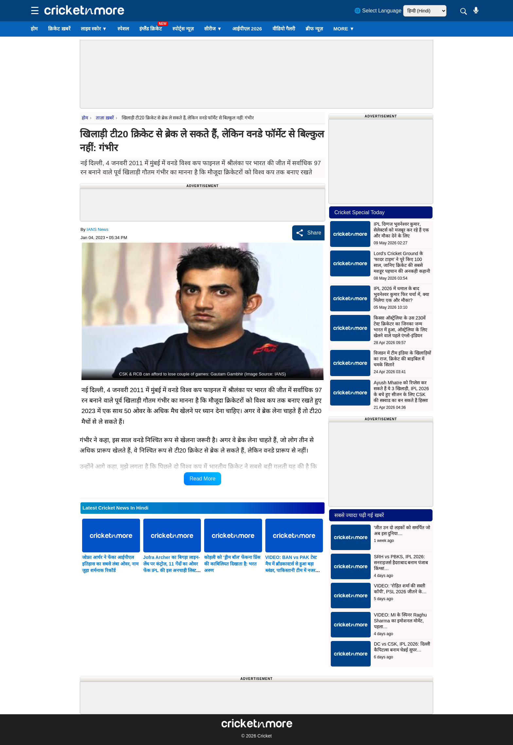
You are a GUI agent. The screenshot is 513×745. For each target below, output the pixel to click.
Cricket (264, 735)
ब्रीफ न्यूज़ (314, 28)
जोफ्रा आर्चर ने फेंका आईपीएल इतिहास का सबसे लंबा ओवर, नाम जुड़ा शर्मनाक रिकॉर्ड (110, 564)
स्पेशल (123, 28)
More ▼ (343, 28)
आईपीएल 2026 (247, 28)
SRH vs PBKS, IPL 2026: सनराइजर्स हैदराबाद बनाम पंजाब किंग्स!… (401, 562)
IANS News (97, 229)
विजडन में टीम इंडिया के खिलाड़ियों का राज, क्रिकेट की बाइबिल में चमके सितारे (402, 358)
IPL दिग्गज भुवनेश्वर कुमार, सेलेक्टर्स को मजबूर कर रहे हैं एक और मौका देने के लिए (401, 229)
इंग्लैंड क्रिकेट (150, 28)
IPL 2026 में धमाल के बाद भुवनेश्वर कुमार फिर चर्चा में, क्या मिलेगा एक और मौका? (401, 294)
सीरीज (213, 28)
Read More (202, 478)
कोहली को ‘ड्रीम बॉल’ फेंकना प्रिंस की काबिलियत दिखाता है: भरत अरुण (232, 564)
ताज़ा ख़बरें (105, 117)
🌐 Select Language (378, 10)
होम (34, 28)
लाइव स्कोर (94, 28)
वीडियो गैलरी (284, 28)
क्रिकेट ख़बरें (59, 28)
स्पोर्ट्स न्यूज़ (183, 28)
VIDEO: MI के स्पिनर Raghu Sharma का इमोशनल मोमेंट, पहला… (400, 620)
